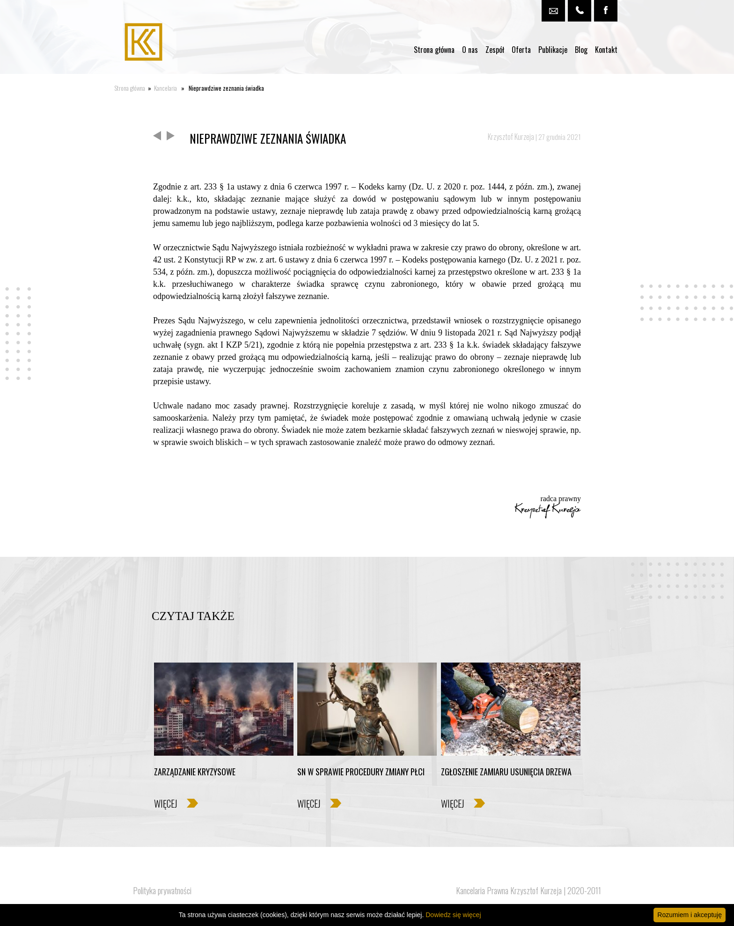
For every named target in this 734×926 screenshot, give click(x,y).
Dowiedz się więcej (453, 915)
